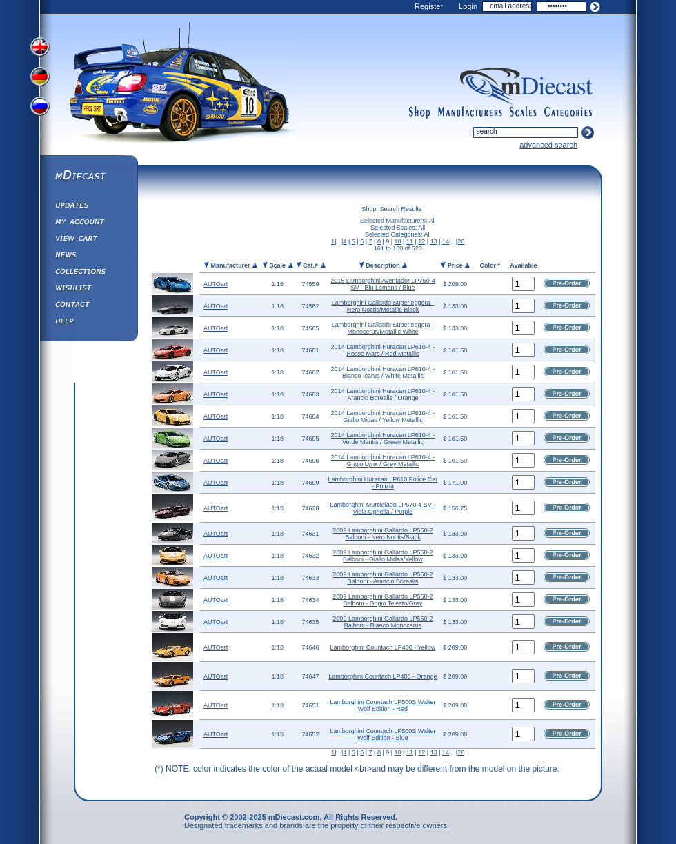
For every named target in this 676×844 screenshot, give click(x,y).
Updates (88, 207)
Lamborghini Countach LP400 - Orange (382, 676)
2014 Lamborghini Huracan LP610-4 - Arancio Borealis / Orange (383, 394)
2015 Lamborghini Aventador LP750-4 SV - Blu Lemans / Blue (382, 284)
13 (433, 241)
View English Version (41, 47)
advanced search (548, 145)
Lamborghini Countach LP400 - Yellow (383, 647)
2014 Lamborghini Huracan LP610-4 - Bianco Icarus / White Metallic (383, 372)
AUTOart (215, 284)
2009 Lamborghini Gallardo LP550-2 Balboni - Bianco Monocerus (382, 622)
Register (429, 6)
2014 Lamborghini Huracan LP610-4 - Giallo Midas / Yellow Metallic (383, 416)
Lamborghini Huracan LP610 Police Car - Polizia (383, 483)
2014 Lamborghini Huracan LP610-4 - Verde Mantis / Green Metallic (383, 438)
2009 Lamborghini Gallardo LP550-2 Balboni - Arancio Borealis (382, 578)
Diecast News (88, 256)
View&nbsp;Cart (88, 240)
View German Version (41, 78)
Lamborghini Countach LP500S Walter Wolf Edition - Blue (382, 734)
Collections (88, 273)
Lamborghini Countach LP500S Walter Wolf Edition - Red (382, 705)
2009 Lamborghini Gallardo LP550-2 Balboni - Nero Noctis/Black (382, 534)
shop (419, 112)
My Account (88, 223)
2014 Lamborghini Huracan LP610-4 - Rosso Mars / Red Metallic (383, 350)
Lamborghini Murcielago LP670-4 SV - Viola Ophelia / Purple (383, 508)
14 (445, 241)
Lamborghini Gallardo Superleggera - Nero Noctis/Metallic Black (383, 306)
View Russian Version (41, 109)
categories (568, 112)
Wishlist (88, 289)
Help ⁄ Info (88, 322)
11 (409, 241)
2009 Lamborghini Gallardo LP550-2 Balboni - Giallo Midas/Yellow (382, 556)
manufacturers (469, 112)
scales (523, 112)
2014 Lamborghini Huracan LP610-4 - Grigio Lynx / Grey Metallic (383, 461)
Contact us (88, 306)
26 (460, 241)
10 (398, 241)
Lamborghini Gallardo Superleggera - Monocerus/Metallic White (383, 328)
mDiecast (88, 176)
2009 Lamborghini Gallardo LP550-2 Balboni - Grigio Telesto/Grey (382, 600)
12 (421, 241)
